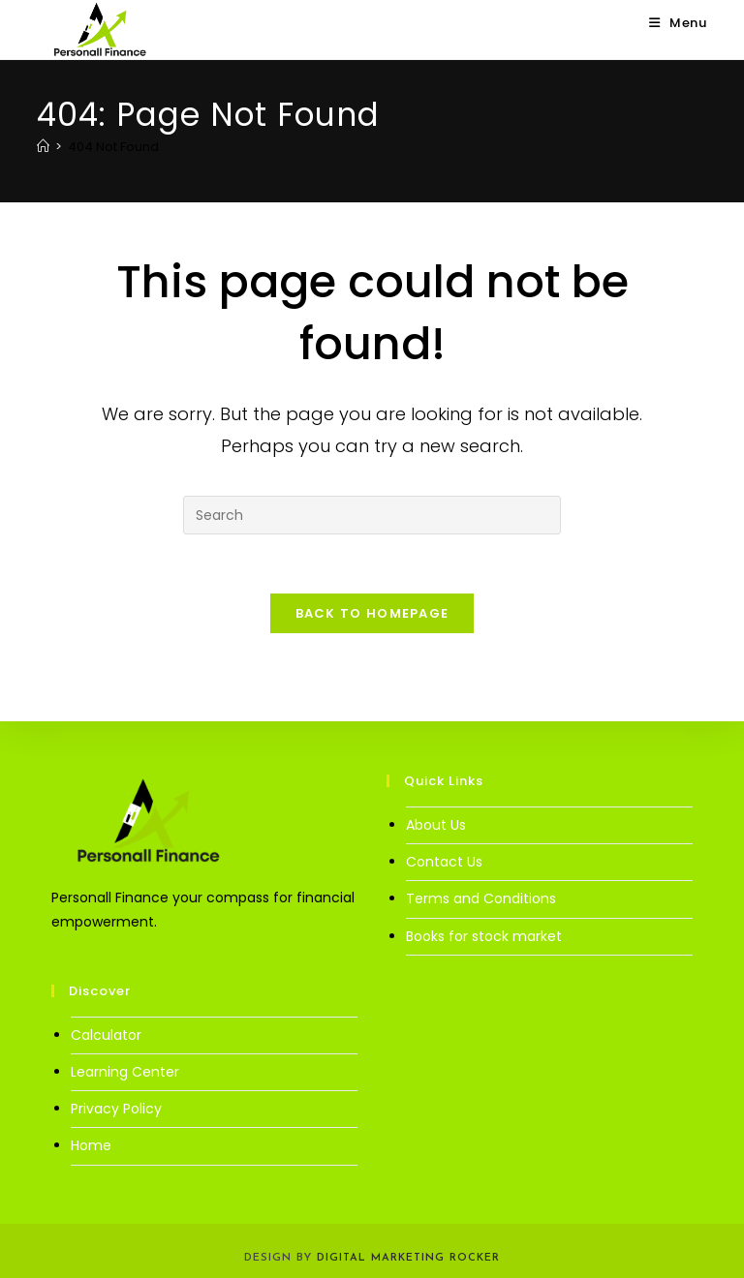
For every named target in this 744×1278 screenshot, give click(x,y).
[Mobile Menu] (678, 23)
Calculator (106, 1035)
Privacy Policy (116, 1108)
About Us (436, 825)
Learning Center (125, 1071)
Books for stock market (484, 936)
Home (91, 1145)
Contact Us (444, 861)
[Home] (43, 146)
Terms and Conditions (481, 898)
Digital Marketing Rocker (408, 1258)
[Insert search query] (372, 515)
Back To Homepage (372, 613)
